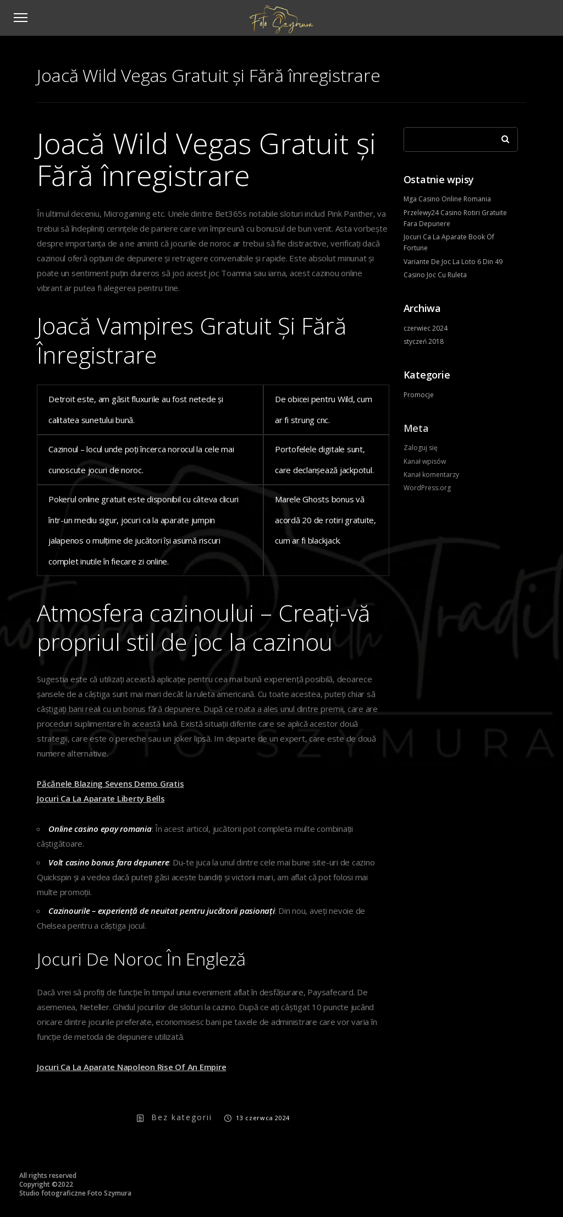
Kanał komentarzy (431, 474)
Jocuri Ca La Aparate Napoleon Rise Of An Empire (131, 1066)
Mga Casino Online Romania (447, 199)
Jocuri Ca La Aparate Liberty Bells (101, 798)
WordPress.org (427, 487)
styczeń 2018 (424, 341)
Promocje (419, 394)
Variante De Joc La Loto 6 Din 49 (453, 261)
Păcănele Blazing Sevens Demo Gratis (110, 783)
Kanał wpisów (425, 461)
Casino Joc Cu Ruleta (435, 274)
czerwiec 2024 (426, 328)
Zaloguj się (421, 447)
